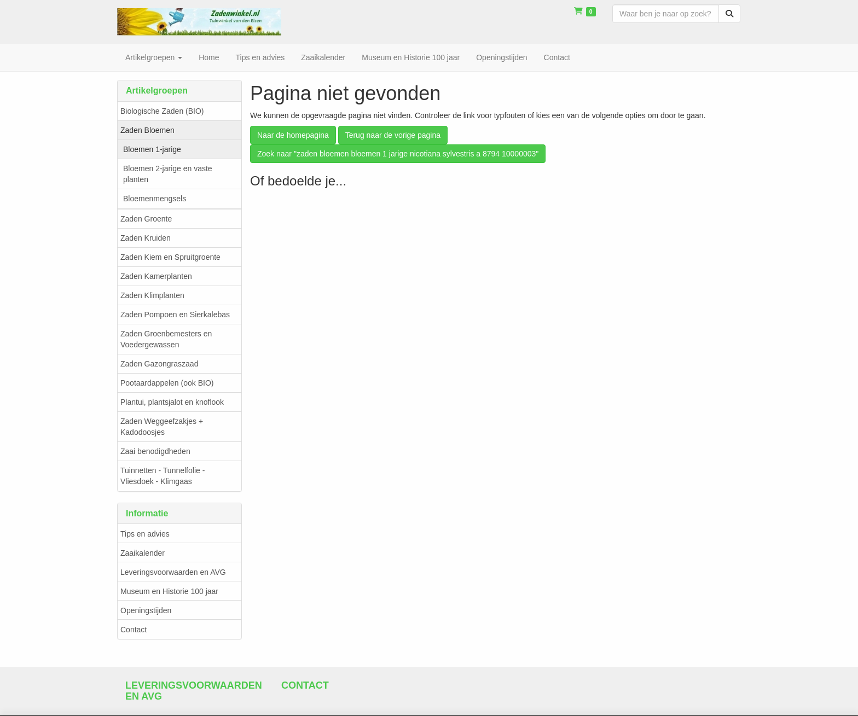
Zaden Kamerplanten (156, 276)
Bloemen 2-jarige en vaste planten (167, 174)
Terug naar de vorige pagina (392, 135)
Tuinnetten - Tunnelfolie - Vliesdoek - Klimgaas (162, 476)
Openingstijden (145, 610)
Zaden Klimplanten (152, 295)
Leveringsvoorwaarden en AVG (173, 572)
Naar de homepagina (293, 135)
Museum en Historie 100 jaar (169, 591)
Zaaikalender (142, 553)
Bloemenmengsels (154, 198)
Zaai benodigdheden (155, 451)
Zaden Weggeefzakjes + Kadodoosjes (161, 426)
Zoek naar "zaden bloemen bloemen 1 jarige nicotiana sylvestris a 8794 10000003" (397, 153)
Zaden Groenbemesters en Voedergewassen (166, 339)
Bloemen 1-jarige (152, 149)
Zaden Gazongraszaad (159, 363)
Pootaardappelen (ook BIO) (166, 383)
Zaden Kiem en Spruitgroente (170, 257)
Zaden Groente (146, 218)
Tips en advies (145, 533)
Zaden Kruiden (145, 238)
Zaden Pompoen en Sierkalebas (175, 314)
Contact (133, 629)
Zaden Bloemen (147, 130)
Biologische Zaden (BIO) (162, 111)
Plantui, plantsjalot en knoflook (172, 402)
